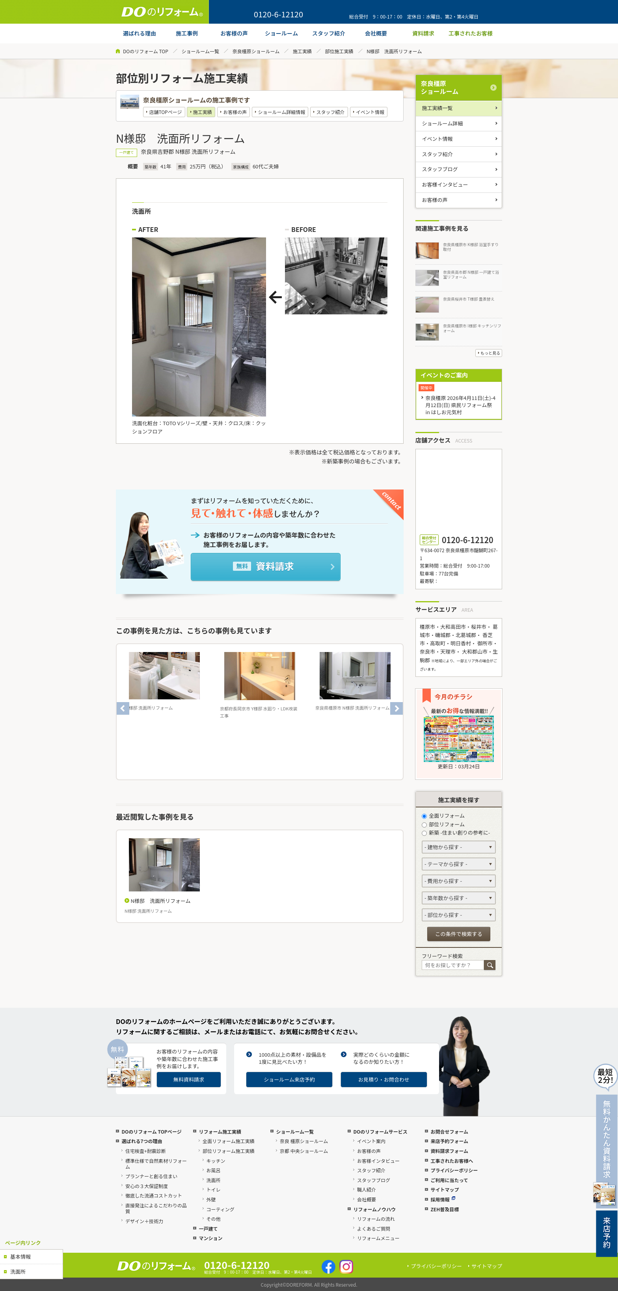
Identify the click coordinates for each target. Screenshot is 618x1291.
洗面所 (18, 1271)
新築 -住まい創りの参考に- (456, 832)
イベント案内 (371, 1141)
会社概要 (366, 1199)
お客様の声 (235, 111)
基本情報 (20, 1256)
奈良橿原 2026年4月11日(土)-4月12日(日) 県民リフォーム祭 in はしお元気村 (460, 405)
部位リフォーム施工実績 (229, 1150)
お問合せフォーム (449, 1131)
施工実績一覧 (437, 108)
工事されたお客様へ (451, 1160)
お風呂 (214, 1170)
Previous (123, 708)
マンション (210, 1238)
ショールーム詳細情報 (281, 111)
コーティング (221, 1209)
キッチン (216, 1160)
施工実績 (302, 51)
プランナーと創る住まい (151, 1176)
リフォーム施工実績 (220, 1131)
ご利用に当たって (449, 1180)
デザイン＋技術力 (144, 1221)
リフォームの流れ (376, 1218)
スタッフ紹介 (330, 111)
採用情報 (442, 1199)
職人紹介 (366, 1189)
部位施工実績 (339, 51)
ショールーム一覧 (200, 51)
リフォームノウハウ (374, 1209)
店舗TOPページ (165, 111)
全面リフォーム (443, 815)
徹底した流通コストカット (153, 1195)
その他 (214, 1218)
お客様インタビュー (445, 184)
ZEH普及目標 (444, 1209)
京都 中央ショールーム (304, 1150)
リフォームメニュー (378, 1238)
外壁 (211, 1199)
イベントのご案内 (444, 375)
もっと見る (490, 353)
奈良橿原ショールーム (256, 51)
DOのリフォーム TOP (145, 51)
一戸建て (208, 1228)
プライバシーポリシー (454, 1170)
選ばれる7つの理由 (141, 1141)
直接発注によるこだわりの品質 (156, 1208)
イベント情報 (370, 111)
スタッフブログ (440, 169)
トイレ (214, 1189)
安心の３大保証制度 (146, 1186)
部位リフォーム (443, 824)
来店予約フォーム (449, 1141)
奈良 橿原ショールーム (304, 1141)
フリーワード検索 (442, 956)
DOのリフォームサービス (380, 1131)
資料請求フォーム (449, 1150)
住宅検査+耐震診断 (145, 1150)
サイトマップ (444, 1189)
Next (396, 708)
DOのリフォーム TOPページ (151, 1131)
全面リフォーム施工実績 (229, 1141)
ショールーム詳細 (442, 123)
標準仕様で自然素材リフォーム (156, 1163)
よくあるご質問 (373, 1228)
